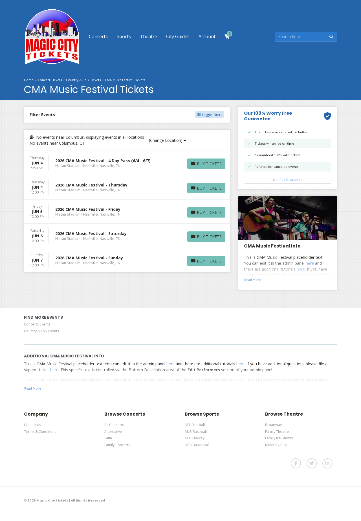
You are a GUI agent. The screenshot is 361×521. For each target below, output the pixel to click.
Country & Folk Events (41, 331)
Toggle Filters (209, 114)
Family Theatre (277, 431)
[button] (98, 36)
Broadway (273, 424)
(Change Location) (167, 140)
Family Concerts (117, 444)
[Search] (300, 37)
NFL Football (195, 424)
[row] (127, 163)
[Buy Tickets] (206, 164)
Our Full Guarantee (287, 179)
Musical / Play (276, 444)
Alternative (113, 431)
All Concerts (114, 424)
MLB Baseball (196, 431)
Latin (108, 438)
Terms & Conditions (40, 431)
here (310, 263)
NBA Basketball (197, 444)
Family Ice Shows (279, 438)
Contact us (32, 424)
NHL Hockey (194, 438)
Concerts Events (37, 324)
